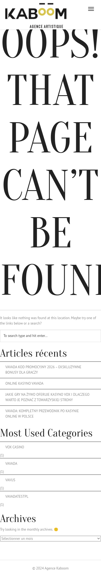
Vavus (10, 480)
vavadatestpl (16, 496)
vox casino (14, 447)
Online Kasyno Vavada (24, 383)
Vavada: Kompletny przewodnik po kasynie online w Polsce (42, 414)
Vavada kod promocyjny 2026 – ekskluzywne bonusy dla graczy (43, 370)
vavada (11, 463)
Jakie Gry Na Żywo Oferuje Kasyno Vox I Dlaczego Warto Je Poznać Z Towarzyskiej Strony (47, 397)
